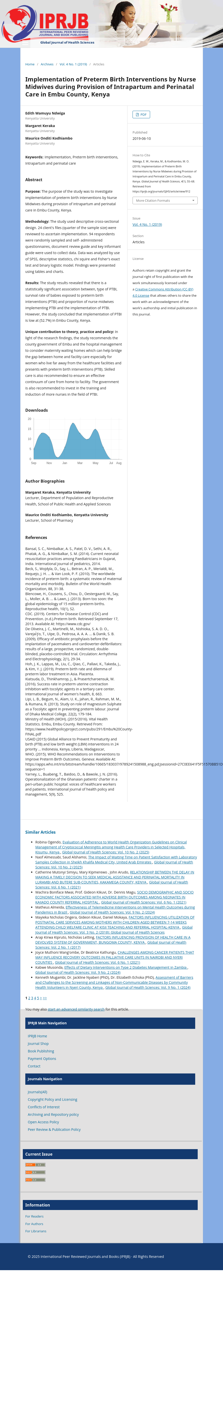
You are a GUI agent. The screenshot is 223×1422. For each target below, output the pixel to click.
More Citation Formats (153, 200)
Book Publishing (41, 1051)
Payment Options (42, 1058)
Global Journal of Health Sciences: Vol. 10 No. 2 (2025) (105, 852)
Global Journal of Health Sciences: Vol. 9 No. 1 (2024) (147, 987)
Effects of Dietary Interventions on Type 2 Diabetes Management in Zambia (125, 967)
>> (45, 998)
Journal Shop (38, 1043)
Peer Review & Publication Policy (54, 1129)
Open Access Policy (43, 1122)
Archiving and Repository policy (53, 1114)
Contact (34, 1066)
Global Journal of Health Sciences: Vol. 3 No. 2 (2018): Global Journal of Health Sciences (114, 930)
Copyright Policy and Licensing (52, 1099)
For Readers (34, 1216)
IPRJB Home (37, 1036)
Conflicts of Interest (44, 1107)
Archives (47, 64)
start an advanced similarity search (76, 1009)
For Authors (34, 1224)
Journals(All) (37, 1091)
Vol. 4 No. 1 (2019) (73, 64)
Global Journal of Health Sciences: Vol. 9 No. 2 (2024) (112, 912)
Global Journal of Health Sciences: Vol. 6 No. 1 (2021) (143, 902)
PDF (143, 114)
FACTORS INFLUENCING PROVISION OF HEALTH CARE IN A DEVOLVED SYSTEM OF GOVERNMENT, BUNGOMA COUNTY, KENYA (112, 940)
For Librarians (35, 1231)
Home (30, 64)
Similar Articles (40, 832)
